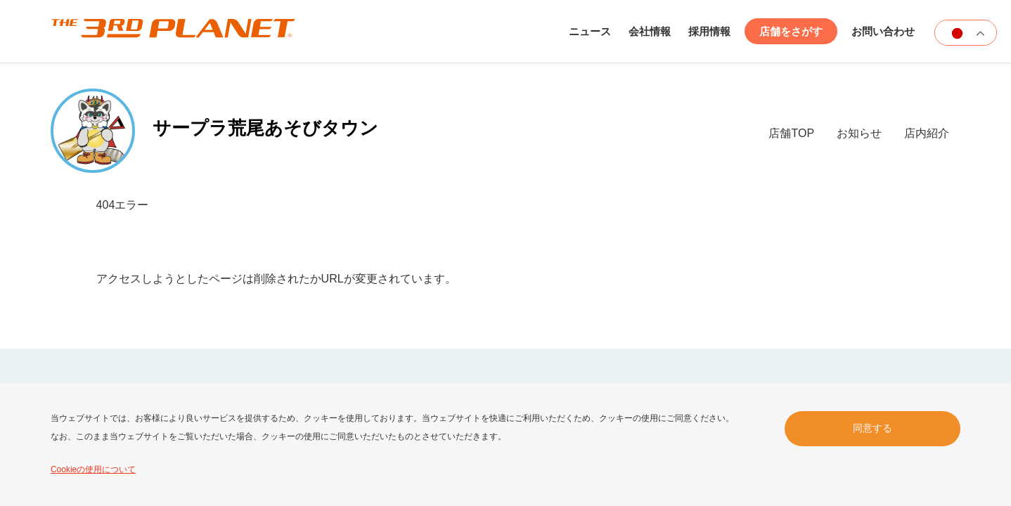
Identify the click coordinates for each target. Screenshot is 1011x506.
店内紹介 (926, 133)
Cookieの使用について (93, 469)
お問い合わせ (883, 31)
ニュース (590, 31)
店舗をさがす (791, 31)
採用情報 (709, 31)
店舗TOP (791, 133)
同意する (872, 428)
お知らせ (859, 133)
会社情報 (650, 31)
